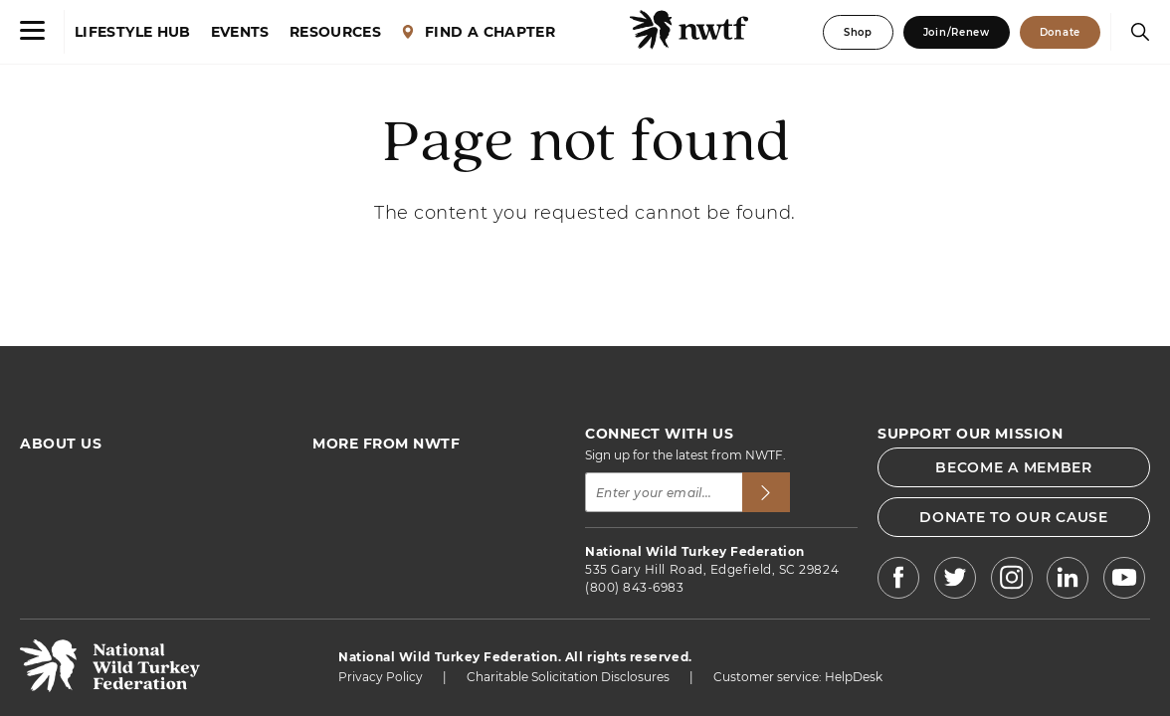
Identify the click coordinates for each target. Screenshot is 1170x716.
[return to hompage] (110, 686)
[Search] (1135, 32)
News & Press (352, 525)
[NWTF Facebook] (898, 580)
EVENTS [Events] (240, 32)
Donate (1060, 32)
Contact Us (54, 569)
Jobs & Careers (356, 569)
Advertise (48, 547)
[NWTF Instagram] (1012, 580)
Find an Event (353, 481)
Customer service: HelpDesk (797, 676)
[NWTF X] (954, 580)
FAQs (36, 503)
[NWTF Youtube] (1124, 581)
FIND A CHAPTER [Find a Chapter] (478, 32)
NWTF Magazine (361, 547)
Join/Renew (956, 32)
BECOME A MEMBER (1013, 467)
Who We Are (57, 481)
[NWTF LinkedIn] (1067, 580)
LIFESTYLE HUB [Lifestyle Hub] (133, 32)
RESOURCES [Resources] (335, 32)
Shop (858, 32)
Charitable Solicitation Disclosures (568, 676)
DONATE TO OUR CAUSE (1013, 517)
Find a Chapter (356, 503)
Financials (50, 525)
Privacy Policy (380, 676)
